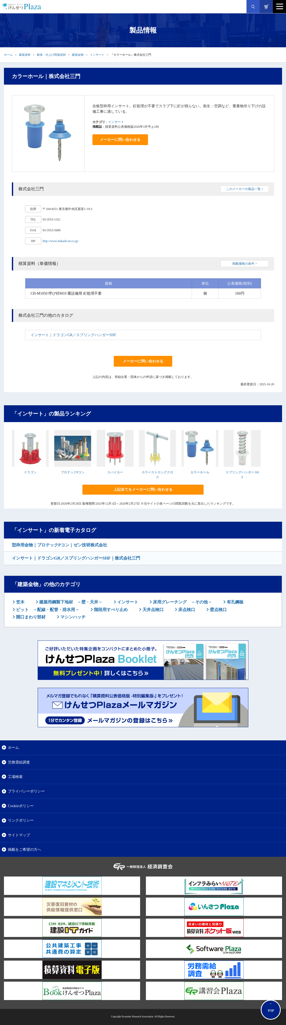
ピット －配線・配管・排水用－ (47, 609)
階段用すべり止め (110, 609)
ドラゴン (30, 472)
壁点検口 (218, 609)
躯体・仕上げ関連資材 (51, 54)
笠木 (19, 602)
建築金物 (77, 54)
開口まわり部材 (30, 617)
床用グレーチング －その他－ (182, 602)
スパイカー (115, 472)
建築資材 (25, 54)
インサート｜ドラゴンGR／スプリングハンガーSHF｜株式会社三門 (76, 558)
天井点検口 (152, 609)
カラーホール (199, 472)
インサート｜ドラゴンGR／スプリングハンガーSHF (73, 335)
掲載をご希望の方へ (24, 849)
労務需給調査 (19, 762)
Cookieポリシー (21, 806)
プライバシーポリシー (26, 791)
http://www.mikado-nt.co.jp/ (60, 241)
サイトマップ (19, 835)
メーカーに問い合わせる (120, 140)
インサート (97, 54)
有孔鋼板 (235, 602)
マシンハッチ (72, 617)
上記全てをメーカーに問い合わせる (143, 489)
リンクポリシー (21, 820)
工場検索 (15, 777)
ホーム (8, 54)
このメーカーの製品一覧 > (244, 189)
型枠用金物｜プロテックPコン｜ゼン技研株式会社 (59, 545)
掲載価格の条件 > (244, 263)
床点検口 (186, 609)
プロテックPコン (73, 472)
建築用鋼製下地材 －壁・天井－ (70, 602)
